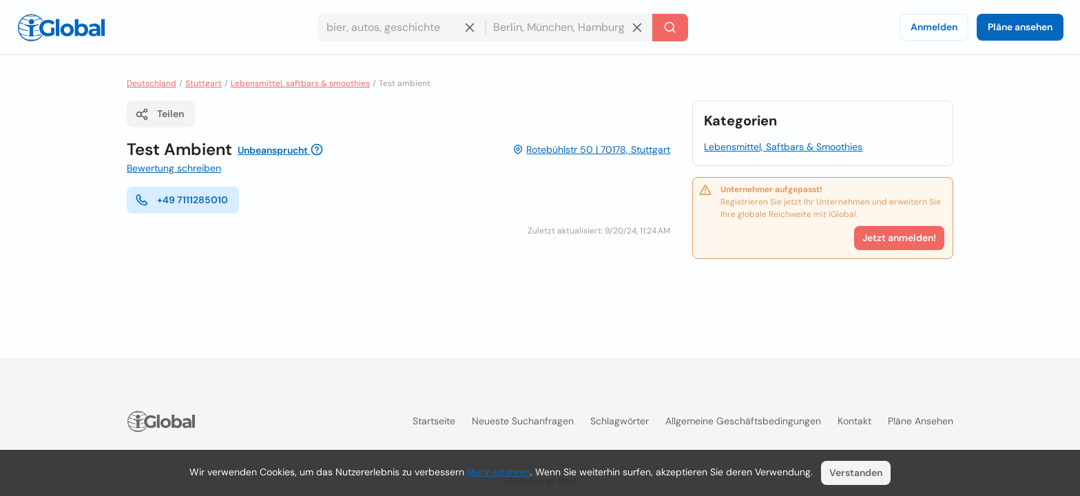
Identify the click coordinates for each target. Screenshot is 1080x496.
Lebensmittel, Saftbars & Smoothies (783, 147)
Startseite (434, 421)
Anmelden (934, 27)
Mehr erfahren (498, 472)
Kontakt (854, 421)
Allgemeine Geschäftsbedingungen (743, 421)
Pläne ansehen (1020, 27)
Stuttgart (203, 83)
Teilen (159, 114)
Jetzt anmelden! (899, 237)
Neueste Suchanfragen (523, 421)
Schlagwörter (619, 421)
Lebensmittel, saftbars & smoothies (300, 83)
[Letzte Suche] (670, 27)
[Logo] (61, 27)
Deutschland (151, 83)
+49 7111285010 (181, 200)
